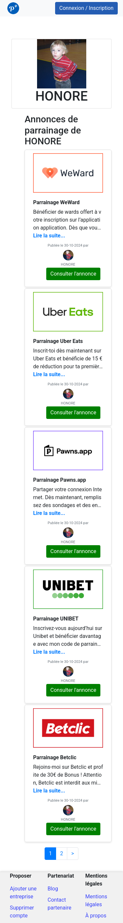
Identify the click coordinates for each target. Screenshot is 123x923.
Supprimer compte (22, 912)
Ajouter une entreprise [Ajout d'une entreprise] (23, 893)
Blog (53, 889)
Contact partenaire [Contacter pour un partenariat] (59, 904)
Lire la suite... (49, 235)
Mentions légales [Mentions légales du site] (96, 900)
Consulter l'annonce (73, 274)
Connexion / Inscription (86, 8)
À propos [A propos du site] (95, 915)
